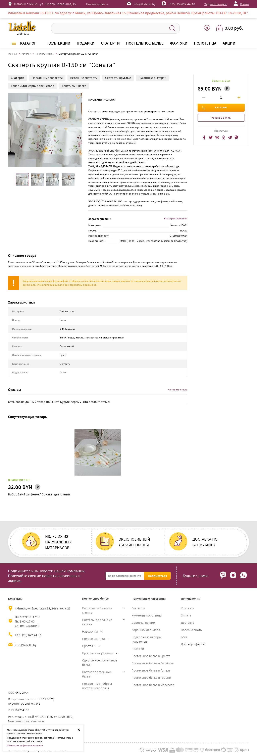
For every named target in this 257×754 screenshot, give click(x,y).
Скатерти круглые (118, 78)
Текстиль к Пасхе (74, 86)
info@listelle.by (26, 645)
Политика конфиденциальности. (25, 745)
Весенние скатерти (84, 78)
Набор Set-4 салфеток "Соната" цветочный (39, 494)
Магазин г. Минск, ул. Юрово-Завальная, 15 (45, 4)
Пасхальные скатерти (47, 78)
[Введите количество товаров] (221, 98)
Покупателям (95, 4)
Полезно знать (191, 630)
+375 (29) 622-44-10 (181, 4)
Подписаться (157, 576)
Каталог (28, 43)
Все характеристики (175, 218)
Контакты (188, 608)
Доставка (187, 623)
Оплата (186, 615)
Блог (184, 637)
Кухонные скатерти (152, 78)
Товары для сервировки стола (32, 86)
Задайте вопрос (215, 4)
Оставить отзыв (177, 389)
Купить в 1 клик (221, 117)
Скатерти (17, 78)
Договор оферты (193, 644)
